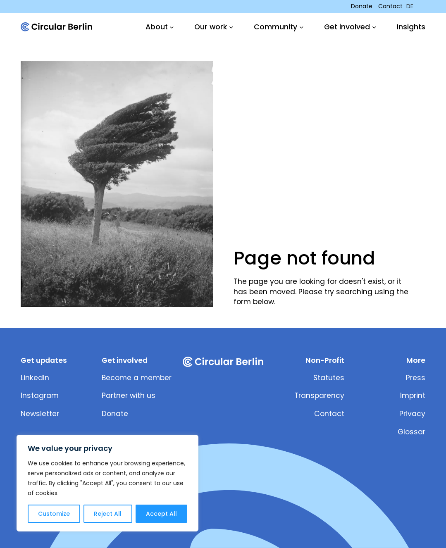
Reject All (108, 514)
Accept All (161, 514)
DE (409, 6)
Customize (54, 514)
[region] (107, 483)
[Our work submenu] (213, 26)
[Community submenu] (278, 26)
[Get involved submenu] (350, 26)
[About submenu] (159, 26)
